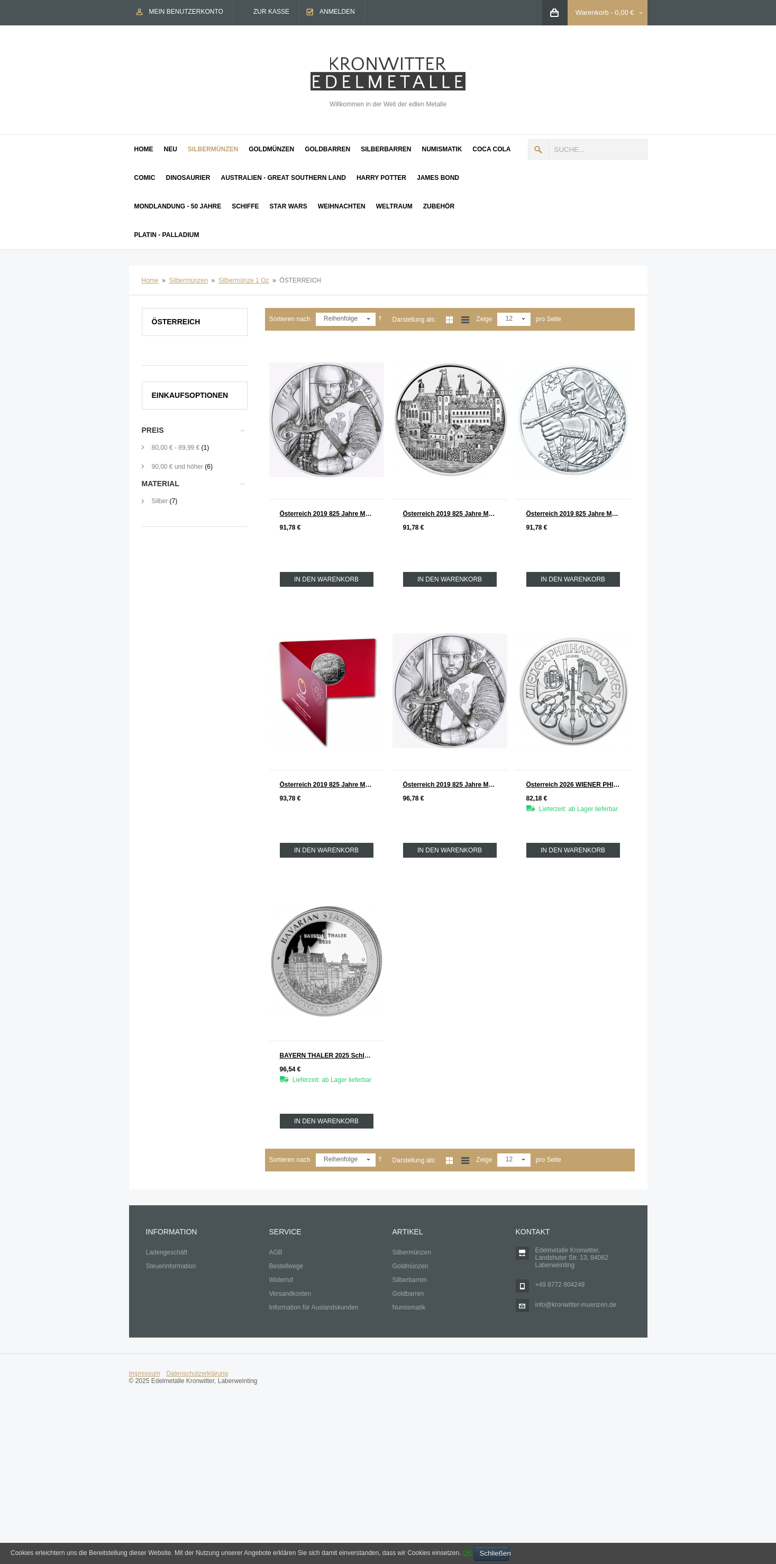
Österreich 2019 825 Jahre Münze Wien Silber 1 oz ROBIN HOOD (578, 513)
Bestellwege (286, 1266)
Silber (160, 501)
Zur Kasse (271, 11)
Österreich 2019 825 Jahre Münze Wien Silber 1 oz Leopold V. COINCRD (455, 784)
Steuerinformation (171, 1266)
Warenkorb (592, 12)
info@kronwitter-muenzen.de (576, 1304)
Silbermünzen (188, 280)
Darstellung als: (414, 319)
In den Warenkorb (326, 579)
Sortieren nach (290, 319)
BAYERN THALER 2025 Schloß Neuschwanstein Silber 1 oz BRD (332, 1055)
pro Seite (548, 319)
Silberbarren (409, 1280)
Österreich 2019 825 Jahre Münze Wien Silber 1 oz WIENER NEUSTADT (455, 513)
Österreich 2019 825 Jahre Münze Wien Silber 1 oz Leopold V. (332, 513)
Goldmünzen (410, 1266)
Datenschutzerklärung (197, 1373)
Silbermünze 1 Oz (243, 280)
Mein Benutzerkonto (186, 11)
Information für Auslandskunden (314, 1307)
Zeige (484, 319)
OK (467, 1553)
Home (150, 280)
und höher (178, 466)
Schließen (494, 1553)
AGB (275, 1252)
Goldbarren (408, 1293)
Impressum (144, 1373)
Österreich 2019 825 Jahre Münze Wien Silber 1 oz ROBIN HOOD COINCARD (332, 784)
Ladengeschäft (167, 1252)
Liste (465, 320)
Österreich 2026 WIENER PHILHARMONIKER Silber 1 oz (578, 784)
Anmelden (337, 11)
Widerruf (281, 1280)
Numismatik (409, 1307)
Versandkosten (290, 1293)
